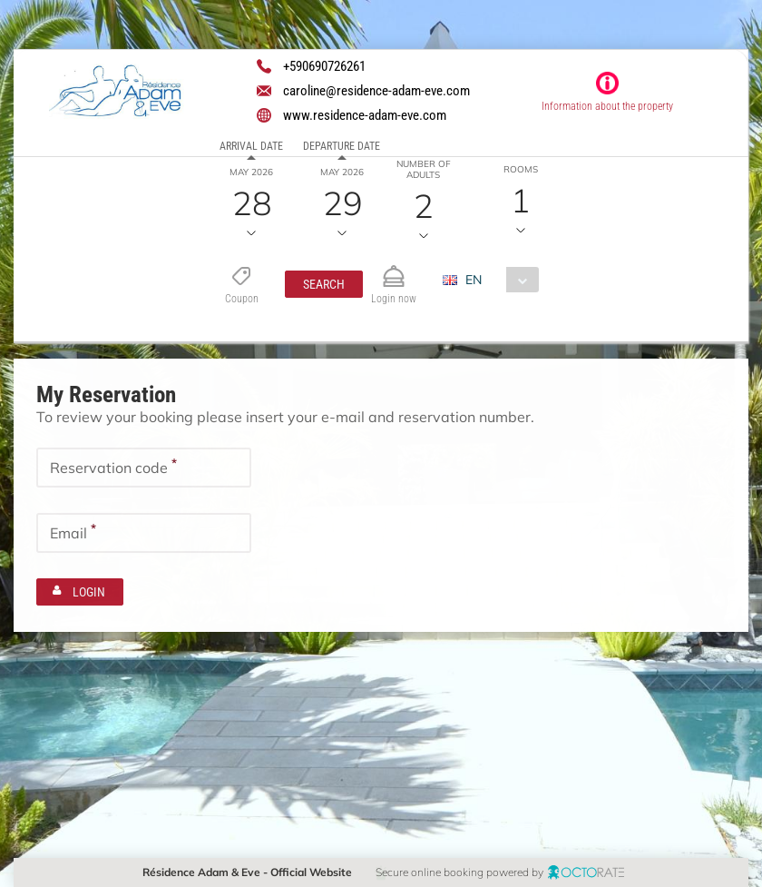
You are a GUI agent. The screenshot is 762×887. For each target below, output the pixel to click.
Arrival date (251, 146)
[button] (323, 284)
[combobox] (496, 279)
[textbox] (143, 468)
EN (472, 279)
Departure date (341, 146)
